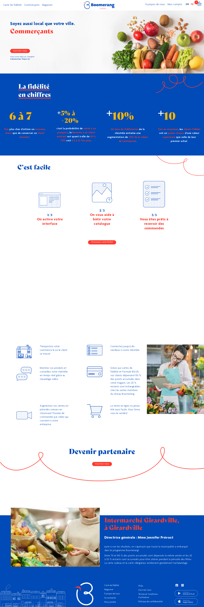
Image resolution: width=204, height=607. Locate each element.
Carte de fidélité (12, 5)
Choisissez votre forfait (102, 242)
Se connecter (110, 598)
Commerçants (32, 5)
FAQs (140, 586)
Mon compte (175, 4)
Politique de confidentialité (150, 602)
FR (192, 4)
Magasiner (47, 5)
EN (187, 4)
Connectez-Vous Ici (20, 59)
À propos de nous (155, 4)
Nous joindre (110, 602)
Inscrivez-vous (20, 51)
